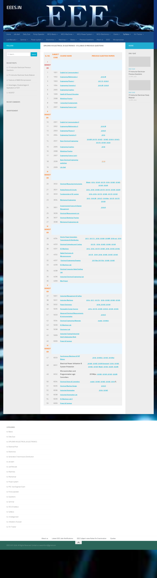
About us (100, 40)
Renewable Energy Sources (69, 331)
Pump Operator (38, 34)
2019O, (116, 255)
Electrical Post (13, 475)
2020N (116, 395)
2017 (86, 240)
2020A (108, 185)
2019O (116, 197)
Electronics (50, 40)
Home (8, 34)
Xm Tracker (138, 34)
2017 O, (92, 240)
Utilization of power (15, 550)
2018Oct (105, 347)
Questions (12, 525)
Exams (116, 34)
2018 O (118, 139)
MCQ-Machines (66, 34)
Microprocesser (118, 40)
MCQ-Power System (84, 34)
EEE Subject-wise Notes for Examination (91, 567)
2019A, (116, 264)
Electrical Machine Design (69, 414)
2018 (102, 147)
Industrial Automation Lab (69, 423)
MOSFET (12, 93)
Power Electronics (66, 326)
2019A (102, 143)
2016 (102, 135)
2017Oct (100, 271)
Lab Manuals (11, 40)
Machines (62, 40)
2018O (105, 139)
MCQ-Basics (51, 34)
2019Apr (111, 386)
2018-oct (116, 240)
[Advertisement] (22, 145)
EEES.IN (14, 7)
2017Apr (93, 271)
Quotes (113, 567)
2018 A (106, 81)
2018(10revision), (103, 392)
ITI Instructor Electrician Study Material (21, 75)
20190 (105, 395)
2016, (88, 190)
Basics (72, 40)
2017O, (118, 201)
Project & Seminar (66, 369)
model (98, 347)
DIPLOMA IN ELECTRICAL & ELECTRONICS (23, 470)
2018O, (99, 190)
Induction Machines (66, 321)
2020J (108, 143)
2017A (96, 143)
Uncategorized (13, 545)
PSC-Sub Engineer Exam (17, 515)
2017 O (99, 81)
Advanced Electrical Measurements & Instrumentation (66, 338)
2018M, (110, 240)
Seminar (23, 40)
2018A (115, 182)
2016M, (87, 139)
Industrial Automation (67, 418)
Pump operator (14, 520)
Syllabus (126, 34)
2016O (98, 139)
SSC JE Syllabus (14, 535)
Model (88, 182)
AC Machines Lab (65, 353)
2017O (92, 139)
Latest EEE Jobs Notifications (62, 567)
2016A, (99, 182)
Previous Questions (87, 40)
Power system (36, 40)
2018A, (104, 240)
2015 (86, 201)
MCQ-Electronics (103, 34)
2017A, (110, 197)
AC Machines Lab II (66, 427)
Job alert (17, 34)
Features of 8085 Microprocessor (20, 80)
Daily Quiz (26, 34)
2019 (102, 243)
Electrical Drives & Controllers (70, 410)
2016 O (98, 201)
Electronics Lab (65, 357)
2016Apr (105, 201)
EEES (108, 40)
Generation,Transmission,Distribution (21, 485)
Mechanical (12, 505)
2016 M (102, 77)
